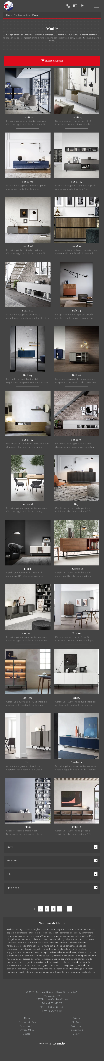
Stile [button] (9, 874)
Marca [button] (10, 847)
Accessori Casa (27, 1026)
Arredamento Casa (22, 15)
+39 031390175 (54, 1003)
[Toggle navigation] (96, 6)
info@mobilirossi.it (55, 1007)
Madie (35, 15)
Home (9, 15)
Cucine (27, 1018)
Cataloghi (27, 1033)
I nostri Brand (76, 1029)
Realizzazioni (76, 1026)
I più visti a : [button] (14, 887)
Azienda (77, 1018)
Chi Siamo (76, 1022)
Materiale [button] (12, 860)
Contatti (76, 1033)
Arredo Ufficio (28, 1029)
